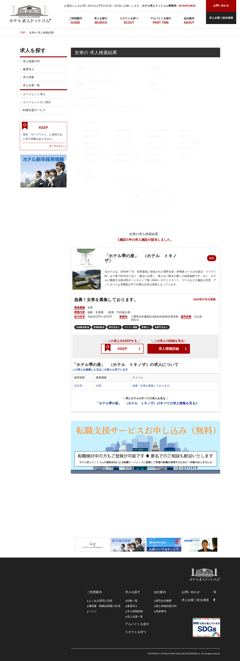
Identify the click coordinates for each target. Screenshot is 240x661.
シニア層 (89, 160)
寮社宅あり (90, 136)
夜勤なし (89, 142)
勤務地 (152, 83)
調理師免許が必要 (127, 154)
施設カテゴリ (87, 69)
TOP (22, 32)
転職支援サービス (34, 113)
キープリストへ (57, 149)
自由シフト (154, 142)
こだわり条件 (87, 122)
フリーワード (108, 106)
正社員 (78, 385)
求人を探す (100, 18)
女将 (98, 385)
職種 (81, 83)
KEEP (122, 349)
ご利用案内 (75, 18)
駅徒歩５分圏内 (188, 142)
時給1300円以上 (94, 148)
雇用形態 (153, 69)
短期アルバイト (125, 148)
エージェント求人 (34, 97)
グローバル (154, 154)
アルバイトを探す (160, 18)
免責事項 (161, 611)
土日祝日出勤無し (158, 130)
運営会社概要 (164, 600)
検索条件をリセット (146, 222)
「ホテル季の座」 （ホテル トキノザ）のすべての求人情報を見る (145, 403)
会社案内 (189, 18)
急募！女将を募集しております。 (152, 385)
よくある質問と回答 (100, 600)
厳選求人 (28, 72)
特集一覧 (132, 600)
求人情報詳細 (169, 349)
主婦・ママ (185, 154)
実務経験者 (122, 130)
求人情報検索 (135, 611)
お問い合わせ (191, 592)
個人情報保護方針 (166, 605)
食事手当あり (124, 142)
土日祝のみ (185, 130)
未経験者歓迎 (92, 130)
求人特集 (28, 80)
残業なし (184, 136)
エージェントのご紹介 (37, 105)
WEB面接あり (124, 160)
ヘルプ (93, 611)
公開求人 (89, 178)
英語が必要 (154, 136)
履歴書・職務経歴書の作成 (104, 605)
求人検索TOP (31, 64)
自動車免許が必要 (95, 154)
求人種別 (84, 170)
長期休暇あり (187, 148)
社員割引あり (155, 148)
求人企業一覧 (31, 88)
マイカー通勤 (124, 136)
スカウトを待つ (129, 18)
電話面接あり (155, 160)
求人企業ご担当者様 (221, 17)
